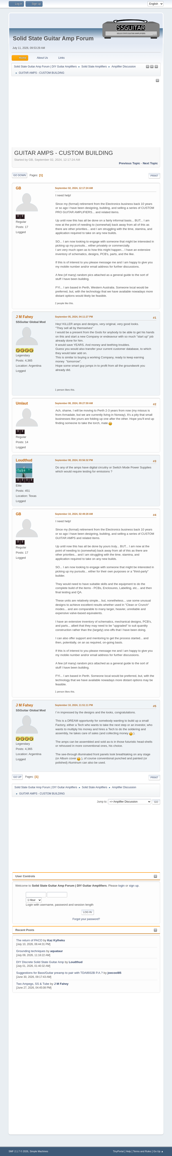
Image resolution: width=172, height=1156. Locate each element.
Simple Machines (39, 1151)
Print (154, 175)
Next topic (150, 163)
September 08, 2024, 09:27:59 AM (74, 403)
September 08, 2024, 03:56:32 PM (74, 460)
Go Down (19, 175)
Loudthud (75, 962)
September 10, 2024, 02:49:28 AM (74, 514)
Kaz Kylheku (56, 940)
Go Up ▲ (158, 1151)
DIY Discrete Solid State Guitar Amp (40, 962)
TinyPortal (118, 1151)
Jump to (102, 801)
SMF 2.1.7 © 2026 (18, 1151)
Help (128, 1151)
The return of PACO (29, 940)
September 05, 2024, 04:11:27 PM (74, 316)
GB (18, 188)
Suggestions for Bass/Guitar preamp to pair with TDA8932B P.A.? (59, 972)
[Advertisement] (30, 1061)
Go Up (17, 777)
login (121, 885)
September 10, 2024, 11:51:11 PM (74, 705)
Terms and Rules (142, 1151)
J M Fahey (61, 983)
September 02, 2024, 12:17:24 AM (74, 188)
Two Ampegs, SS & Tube (32, 983)
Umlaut (22, 403)
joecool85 (114, 972)
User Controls (25, 876)
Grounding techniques (30, 951)
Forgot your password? (86, 919)
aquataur (56, 951)
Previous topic (129, 163)
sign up (134, 885)
